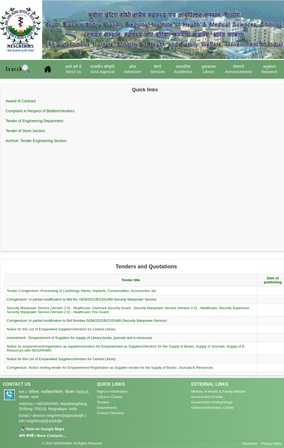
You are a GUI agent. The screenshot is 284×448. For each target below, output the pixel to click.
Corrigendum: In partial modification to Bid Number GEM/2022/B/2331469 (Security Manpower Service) (87, 321)
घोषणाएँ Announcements (238, 69)
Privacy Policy (271, 444)
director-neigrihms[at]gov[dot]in (58, 415)
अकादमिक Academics (183, 69)
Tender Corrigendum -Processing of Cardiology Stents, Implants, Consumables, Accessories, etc (81, 291)
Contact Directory (110, 413)
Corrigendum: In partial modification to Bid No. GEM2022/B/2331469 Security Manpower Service (81, 299)
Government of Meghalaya (211, 402)
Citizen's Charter (110, 397)
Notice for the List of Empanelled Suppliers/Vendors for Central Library (61, 329)
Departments (107, 408)
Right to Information (112, 391)
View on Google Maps (41, 429)
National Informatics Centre (212, 408)
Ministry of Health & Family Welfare (218, 391)
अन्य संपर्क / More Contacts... (42, 435)
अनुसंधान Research (269, 69)
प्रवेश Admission (132, 69)
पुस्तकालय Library (208, 69)
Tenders (103, 402)
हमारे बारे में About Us (73, 69)
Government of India (207, 397)
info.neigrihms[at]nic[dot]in (41, 421)
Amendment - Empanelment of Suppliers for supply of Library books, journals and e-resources (79, 338)
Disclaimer (249, 444)
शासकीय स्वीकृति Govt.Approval (102, 69)
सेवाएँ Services (157, 69)
